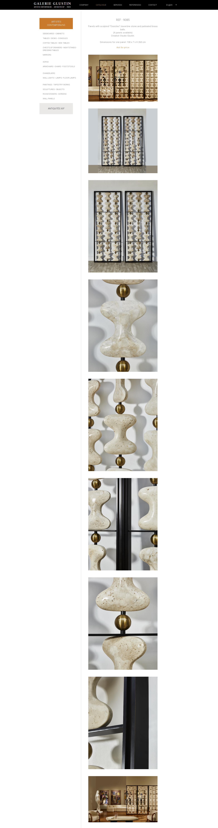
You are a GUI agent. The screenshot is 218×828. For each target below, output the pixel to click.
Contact (152, 5)
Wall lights (48, 78)
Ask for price (123, 47)
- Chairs (57, 66)
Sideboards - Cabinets (53, 33)
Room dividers (50, 94)
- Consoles (62, 38)
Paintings (47, 84)
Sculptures (49, 89)
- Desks (53, 38)
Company (83, 5)
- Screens (61, 94)
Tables (46, 38)
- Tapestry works (61, 84)
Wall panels (49, 98)
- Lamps (58, 78)
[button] (169, 4)
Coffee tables (50, 43)
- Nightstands (69, 47)
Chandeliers (49, 73)
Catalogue (101, 5)
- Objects (59, 89)
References (135, 5)
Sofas (46, 62)
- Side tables (63, 43)
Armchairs (48, 66)
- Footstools (68, 66)
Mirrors (47, 55)
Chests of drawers (52, 47)
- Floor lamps (69, 78)
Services (117, 5)
